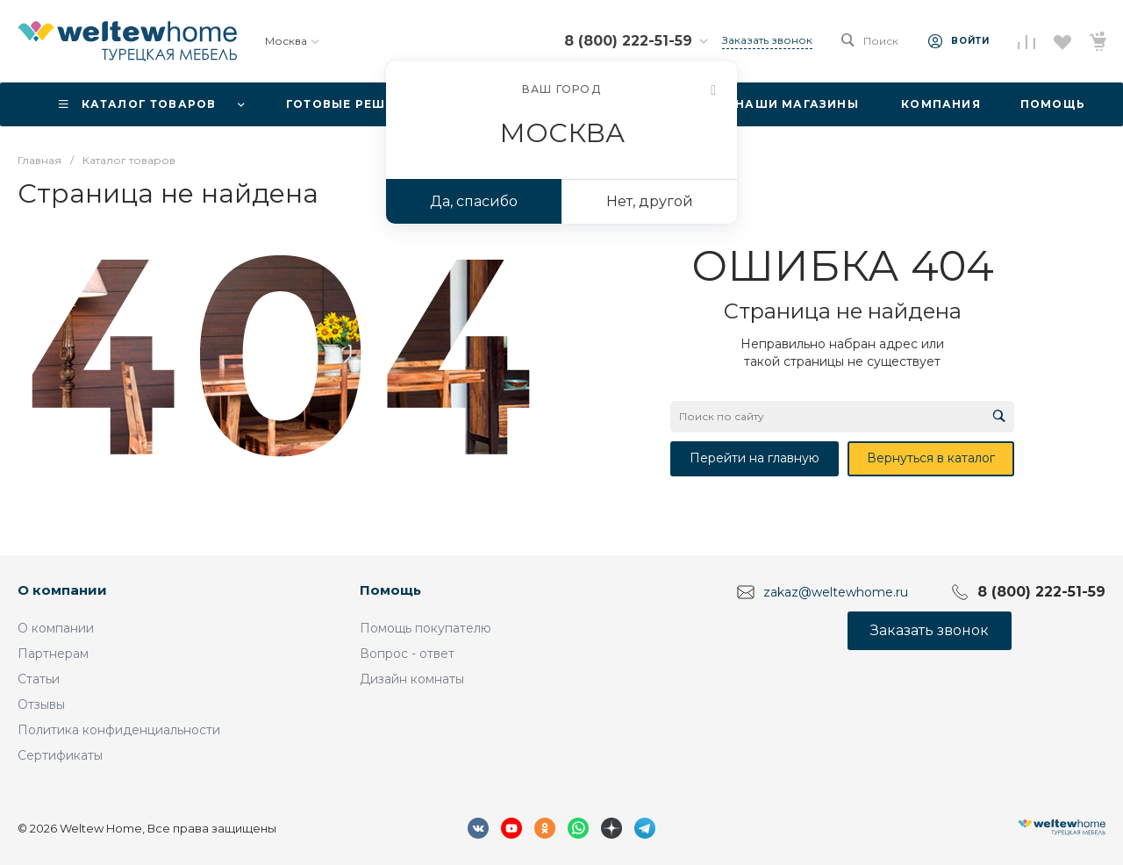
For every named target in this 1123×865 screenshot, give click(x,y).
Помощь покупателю (425, 628)
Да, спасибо (474, 201)
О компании (62, 590)
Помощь (390, 590)
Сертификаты (60, 755)
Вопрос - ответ (407, 653)
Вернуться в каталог (931, 458)
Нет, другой (649, 201)
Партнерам (53, 653)
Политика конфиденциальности (119, 730)
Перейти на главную (754, 458)
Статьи (39, 679)
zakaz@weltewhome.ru (835, 592)
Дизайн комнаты (412, 679)
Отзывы (41, 704)
